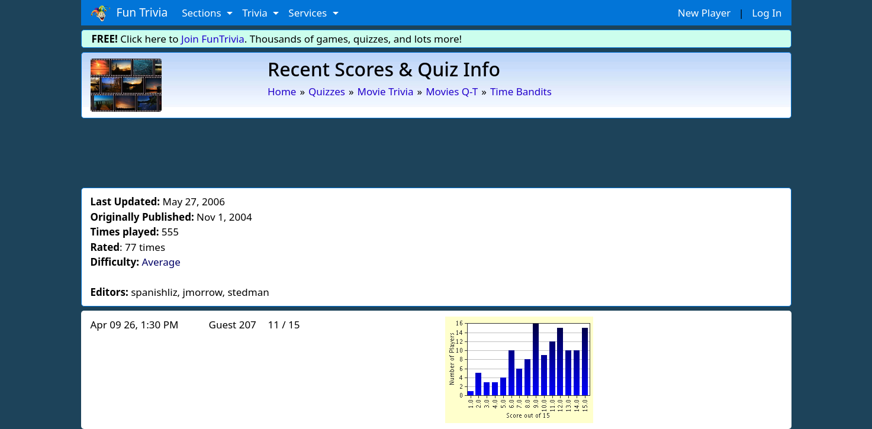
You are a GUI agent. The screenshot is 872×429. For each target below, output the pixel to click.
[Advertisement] (436, 151)
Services (308, 13)
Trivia (256, 13)
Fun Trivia (129, 13)
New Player (704, 13)
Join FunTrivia (212, 39)
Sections (203, 13)
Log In (766, 13)
